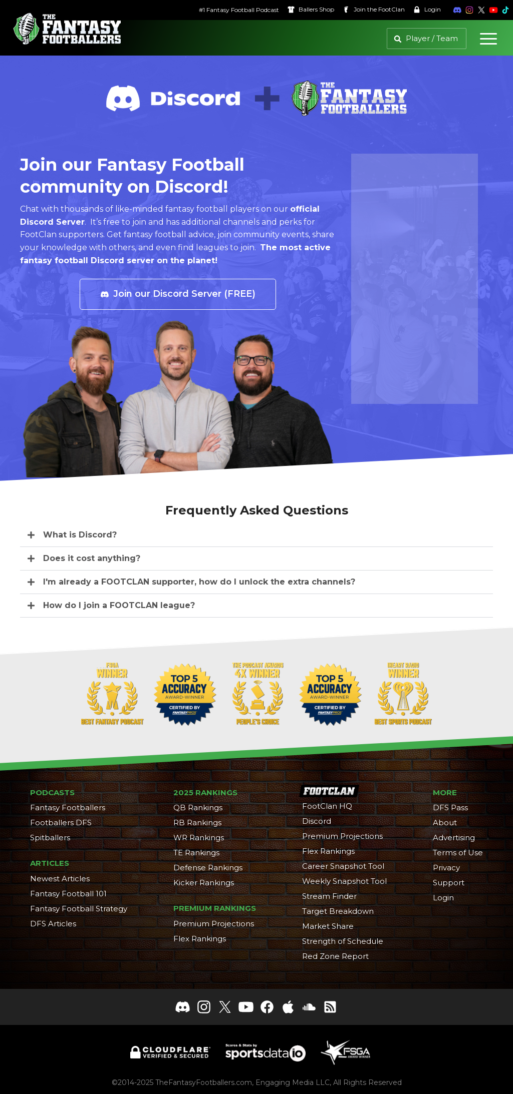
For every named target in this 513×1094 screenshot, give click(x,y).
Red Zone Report (335, 956)
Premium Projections (213, 923)
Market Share (328, 926)
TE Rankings (196, 852)
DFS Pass (450, 807)
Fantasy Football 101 (68, 893)
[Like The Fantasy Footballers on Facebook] (267, 1007)
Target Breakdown (338, 911)
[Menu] (488, 39)
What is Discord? (80, 534)
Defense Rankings (207, 867)
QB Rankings (197, 807)
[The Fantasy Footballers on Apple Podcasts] (288, 1007)
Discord (316, 821)
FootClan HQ (327, 806)
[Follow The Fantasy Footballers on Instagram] (459, 10)
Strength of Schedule (342, 941)
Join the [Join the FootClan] (364, 10)
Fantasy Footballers (67, 807)
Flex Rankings (199, 938)
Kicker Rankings (203, 882)
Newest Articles (60, 878)
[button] (256, 535)
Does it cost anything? (91, 558)
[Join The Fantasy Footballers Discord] (183, 1007)
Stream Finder (329, 896)
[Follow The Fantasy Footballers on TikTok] (495, 10)
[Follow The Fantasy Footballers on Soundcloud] (309, 1007)
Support (448, 882)
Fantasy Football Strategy (78, 908)
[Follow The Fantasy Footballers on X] (471, 10)
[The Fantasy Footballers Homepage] (67, 29)
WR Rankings (198, 837)
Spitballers (50, 837)
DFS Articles (53, 923)
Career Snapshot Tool (343, 866)
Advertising (454, 837)
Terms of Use (458, 852)
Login (417, 10)
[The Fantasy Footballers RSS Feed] (330, 1007)
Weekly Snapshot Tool (344, 881)
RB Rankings (197, 822)
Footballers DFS (61, 822)
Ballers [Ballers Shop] (301, 10)
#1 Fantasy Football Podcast (229, 10)
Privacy (446, 867)
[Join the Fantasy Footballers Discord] (447, 10)
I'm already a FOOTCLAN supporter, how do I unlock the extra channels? (199, 582)
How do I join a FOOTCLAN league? (119, 605)
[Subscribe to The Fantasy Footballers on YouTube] (483, 10)
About (445, 822)
